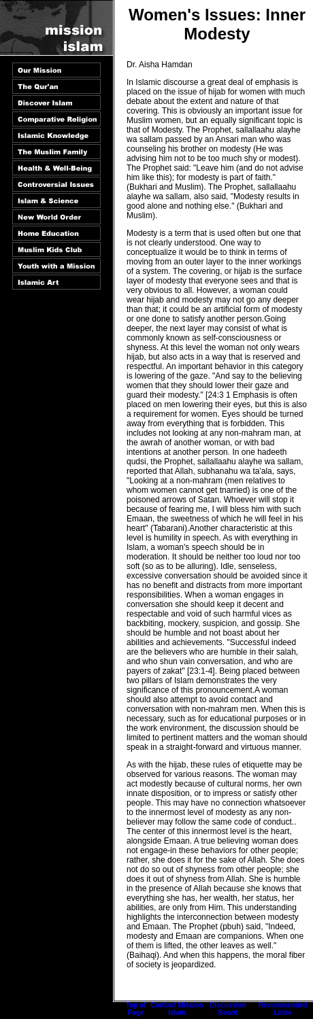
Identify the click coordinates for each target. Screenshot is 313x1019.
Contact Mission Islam (176, 1008)
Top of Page (136, 1008)
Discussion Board (228, 1008)
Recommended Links (283, 1008)
